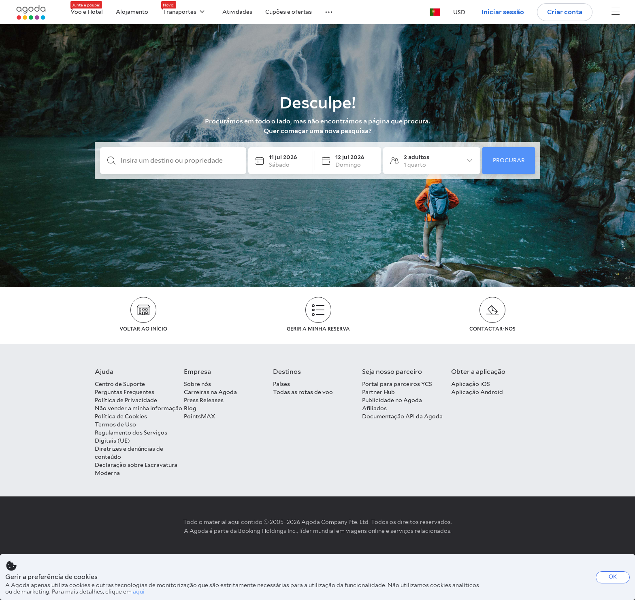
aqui (139, 591)
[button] (324, 11)
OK (613, 577)
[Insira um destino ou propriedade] (180, 161)
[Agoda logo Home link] (31, 12)
